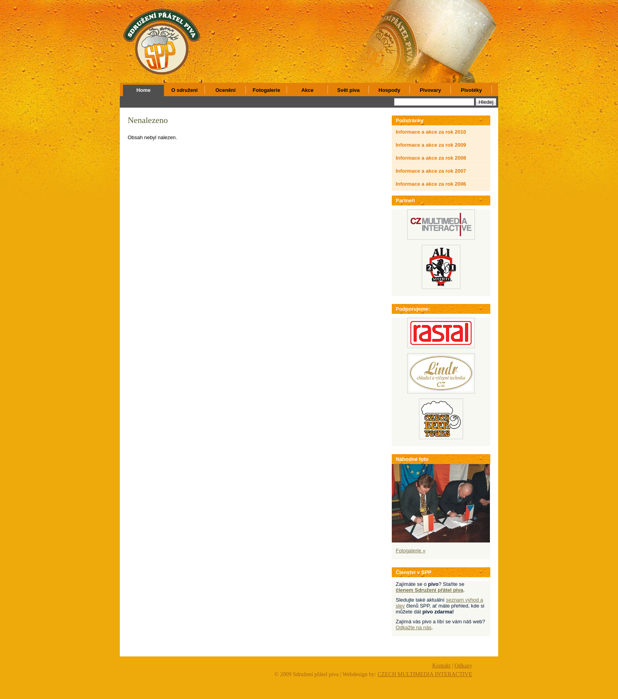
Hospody (389, 90)
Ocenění (225, 90)
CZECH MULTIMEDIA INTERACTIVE (425, 674)
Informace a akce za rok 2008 (431, 158)
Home (143, 90)
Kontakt (441, 665)
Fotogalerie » (411, 551)
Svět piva (348, 90)
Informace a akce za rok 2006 (431, 184)
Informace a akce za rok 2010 (431, 132)
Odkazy (463, 665)
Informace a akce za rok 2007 (431, 171)
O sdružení (184, 90)
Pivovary (430, 90)
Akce (308, 90)
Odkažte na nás (414, 627)
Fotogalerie (266, 90)
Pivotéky (471, 90)
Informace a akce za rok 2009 (431, 145)
